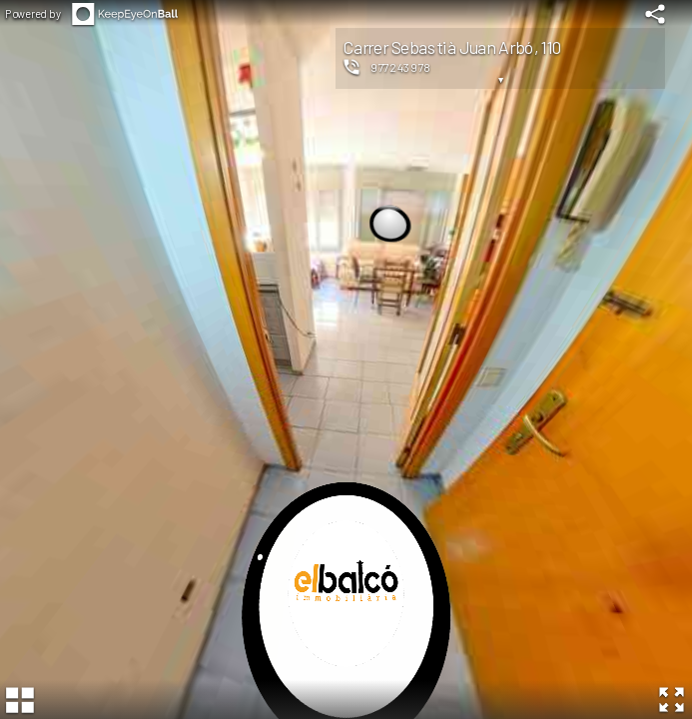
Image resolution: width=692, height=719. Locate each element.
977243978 (400, 67)
